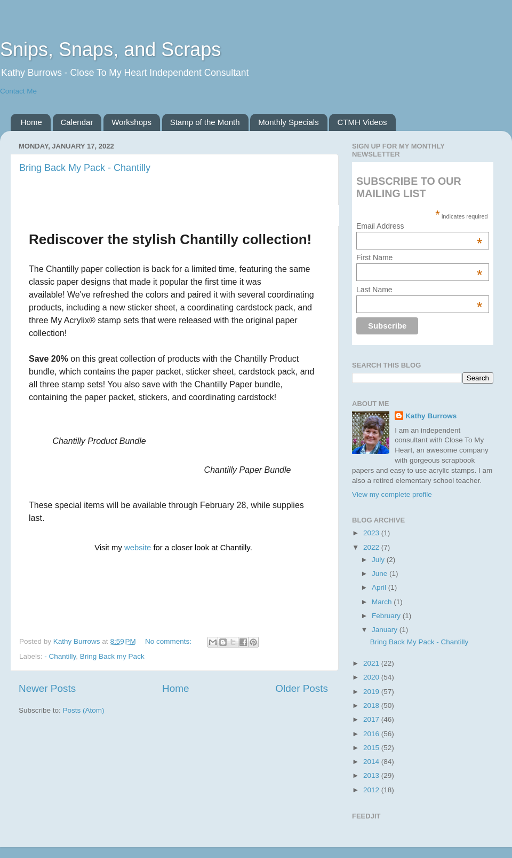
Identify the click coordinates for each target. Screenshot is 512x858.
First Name (419, 257)
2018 (372, 705)
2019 (372, 692)
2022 (372, 547)
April (380, 587)
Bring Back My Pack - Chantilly (84, 167)
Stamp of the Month (205, 122)
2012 (372, 790)
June (380, 574)
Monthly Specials (288, 122)
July (379, 560)
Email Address (419, 226)
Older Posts (301, 688)
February (387, 616)
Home (31, 122)
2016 (372, 734)
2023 (372, 533)
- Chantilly (60, 656)
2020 (372, 677)
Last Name (419, 289)
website (138, 547)
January (385, 630)
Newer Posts (47, 688)
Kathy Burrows (431, 416)
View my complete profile (392, 494)
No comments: (169, 641)
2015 (372, 748)
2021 (372, 663)
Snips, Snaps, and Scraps (110, 49)
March (383, 602)
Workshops (131, 122)
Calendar (77, 122)
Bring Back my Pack (112, 656)
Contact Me (18, 91)
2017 (372, 719)
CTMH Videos (362, 122)
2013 (372, 775)
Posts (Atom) (84, 710)
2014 (372, 762)
